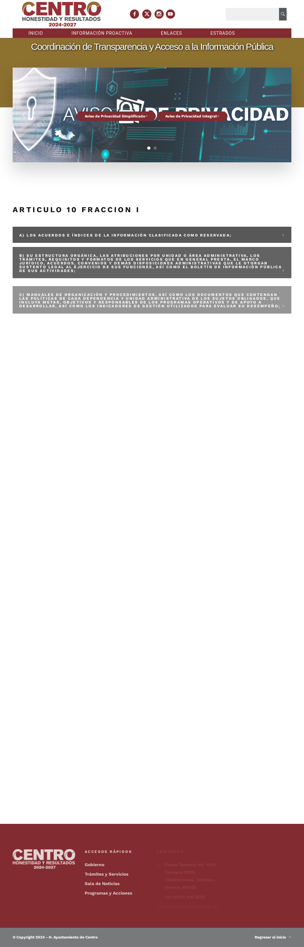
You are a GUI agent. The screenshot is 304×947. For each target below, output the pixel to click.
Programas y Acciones (108, 893)
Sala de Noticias (102, 883)
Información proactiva (101, 33)
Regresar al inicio (273, 937)
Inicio (35, 33)
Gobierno (94, 864)
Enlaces (171, 33)
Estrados (222, 33)
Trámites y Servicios (106, 874)
